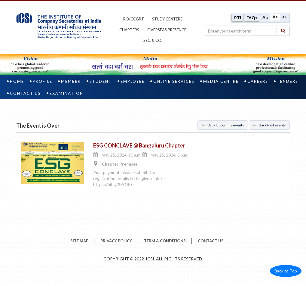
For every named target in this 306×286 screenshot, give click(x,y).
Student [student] (101, 81)
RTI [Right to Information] (237, 17)
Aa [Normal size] (275, 17)
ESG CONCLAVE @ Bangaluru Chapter (139, 145)
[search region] (247, 31)
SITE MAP (79, 240)
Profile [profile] (42, 81)
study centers (167, 19)
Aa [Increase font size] (265, 17)
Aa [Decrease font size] (284, 17)
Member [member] (71, 81)
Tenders (287, 81)
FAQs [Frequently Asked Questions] (251, 17)
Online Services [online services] (173, 81)
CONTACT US (211, 240)
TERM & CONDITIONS (165, 240)
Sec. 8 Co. (152, 40)
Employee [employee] (133, 81)
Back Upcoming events (222, 125)
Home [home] (17, 81)
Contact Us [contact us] (25, 93)
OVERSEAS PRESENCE (166, 29)
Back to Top (285, 270)
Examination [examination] (66, 93)
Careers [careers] (257, 81)
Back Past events (269, 125)
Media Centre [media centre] (221, 81)
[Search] (283, 31)
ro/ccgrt (133, 19)
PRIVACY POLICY (116, 240)
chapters (129, 29)
